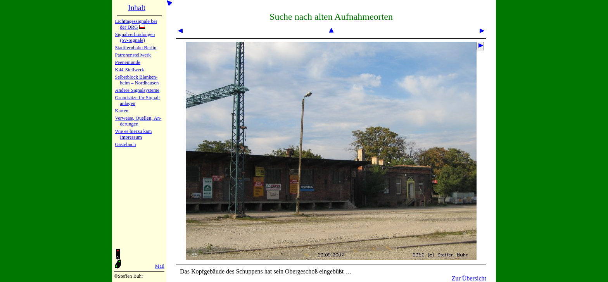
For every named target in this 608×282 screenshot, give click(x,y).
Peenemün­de (127, 62)
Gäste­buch (125, 144)
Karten (121, 110)
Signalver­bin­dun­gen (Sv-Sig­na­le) (135, 37)
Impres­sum (131, 137)
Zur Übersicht (469, 278)
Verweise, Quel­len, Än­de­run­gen (138, 121)
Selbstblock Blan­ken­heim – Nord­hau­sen (137, 80)
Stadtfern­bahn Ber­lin (135, 47)
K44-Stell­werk (129, 69)
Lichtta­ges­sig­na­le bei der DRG (136, 24)
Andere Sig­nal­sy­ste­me (137, 90)
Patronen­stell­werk (132, 55)
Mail (159, 266)
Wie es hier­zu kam (133, 131)
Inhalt (136, 7)
